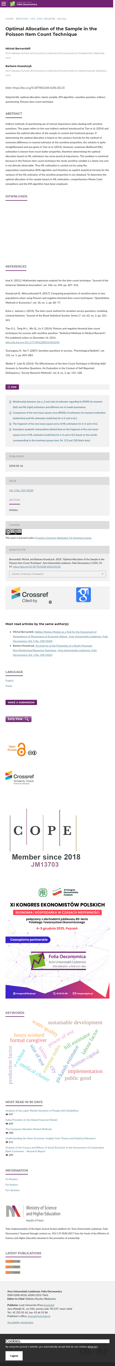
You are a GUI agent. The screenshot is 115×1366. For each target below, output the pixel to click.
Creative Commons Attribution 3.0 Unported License (63, 537)
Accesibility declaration (20, 1322)
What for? (93, 1346)
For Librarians (13, 1190)
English (10, 680)
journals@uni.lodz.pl (39, 1316)
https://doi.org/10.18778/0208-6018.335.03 (38, 88)
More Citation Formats (28, 574)
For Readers (12, 1179)
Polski (9, 685)
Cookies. (13, 1341)
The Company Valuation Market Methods (29, 1129)
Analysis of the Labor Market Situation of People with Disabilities (42, 1110)
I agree (14, 1355)
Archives (22, 18)
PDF (13, 387)
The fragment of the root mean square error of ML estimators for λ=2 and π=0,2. (55, 423)
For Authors (12, 1184)
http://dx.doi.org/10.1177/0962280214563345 (32, 342)
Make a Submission (21, 702)
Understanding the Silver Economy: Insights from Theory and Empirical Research (50, 1138)
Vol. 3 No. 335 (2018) (43, 18)
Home (9, 18)
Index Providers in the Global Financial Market (31, 1119)
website (49, 1305)
